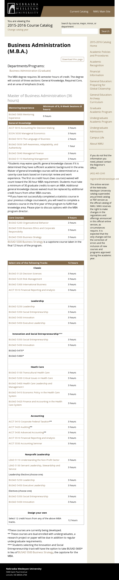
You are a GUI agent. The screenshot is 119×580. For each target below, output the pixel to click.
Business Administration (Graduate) (30, 70)
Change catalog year (18, 29)
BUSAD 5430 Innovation (21, 317)
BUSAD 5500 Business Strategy (25, 237)
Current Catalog (79, 11)
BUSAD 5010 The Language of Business (29, 138)
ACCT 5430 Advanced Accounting (26, 432)
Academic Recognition (97, 63)
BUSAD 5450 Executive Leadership (27, 322)
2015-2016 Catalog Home (100, 43)
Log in (107, 3)
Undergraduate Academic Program (101, 119)
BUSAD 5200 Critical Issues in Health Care (31, 378)
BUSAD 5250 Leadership (22, 306)
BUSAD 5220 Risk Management (25, 278)
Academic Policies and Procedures (100, 53)
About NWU (97, 143)
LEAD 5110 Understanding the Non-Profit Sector (34, 459)
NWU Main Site (101, 11)
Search (106, 31)
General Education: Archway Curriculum (101, 98)
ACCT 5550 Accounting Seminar (25, 443)
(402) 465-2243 (97, 173)
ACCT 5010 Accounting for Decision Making (31, 127)
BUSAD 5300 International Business (27, 284)
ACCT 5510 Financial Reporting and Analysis (32, 289)
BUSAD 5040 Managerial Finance (26, 153)
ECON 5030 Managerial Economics (27, 133)
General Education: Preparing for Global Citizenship (101, 85)
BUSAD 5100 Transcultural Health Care (29, 372)
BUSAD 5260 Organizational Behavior (29, 222)
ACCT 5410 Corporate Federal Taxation (29, 421)
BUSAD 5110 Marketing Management (28, 158)
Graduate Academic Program (101, 110)
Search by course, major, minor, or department (78, 25)
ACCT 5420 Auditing (19, 426)
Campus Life (97, 137)
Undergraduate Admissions (99, 129)
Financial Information (97, 73)
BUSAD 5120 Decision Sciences (25, 273)
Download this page (72, 59)
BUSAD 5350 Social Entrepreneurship (28, 311)
